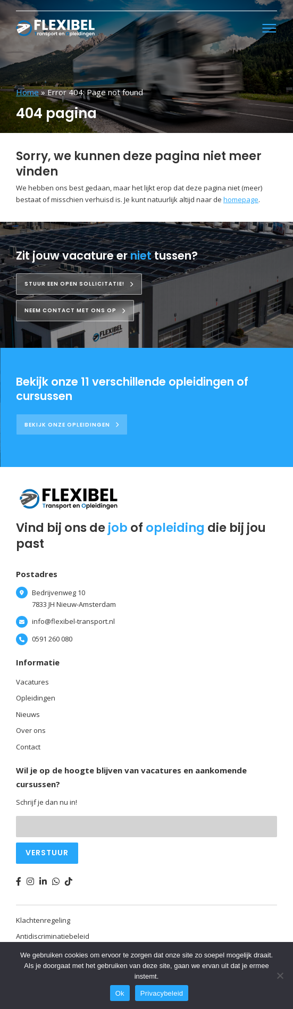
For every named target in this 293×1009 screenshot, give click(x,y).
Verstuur (47, 852)
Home (27, 92)
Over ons (31, 730)
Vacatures (32, 682)
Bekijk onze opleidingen (71, 425)
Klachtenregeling (43, 920)
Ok (119, 993)
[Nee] (279, 975)
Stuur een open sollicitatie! (78, 284)
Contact (28, 747)
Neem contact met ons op (74, 310)
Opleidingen (35, 698)
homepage (240, 199)
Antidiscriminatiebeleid (52, 936)
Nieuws (28, 714)
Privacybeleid (161, 993)
